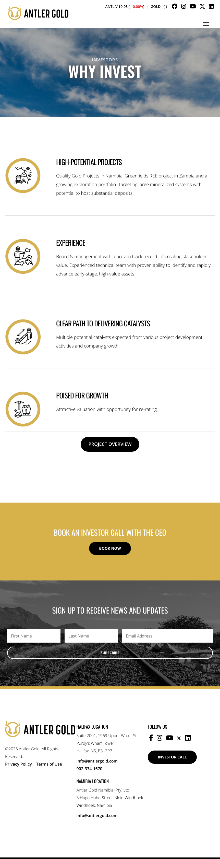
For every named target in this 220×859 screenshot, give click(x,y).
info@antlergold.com (96, 762)
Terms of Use (49, 765)
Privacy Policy (18, 765)
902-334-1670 (89, 770)
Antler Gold (38, 14)
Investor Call (175, 759)
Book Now (110, 549)
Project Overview (109, 444)
